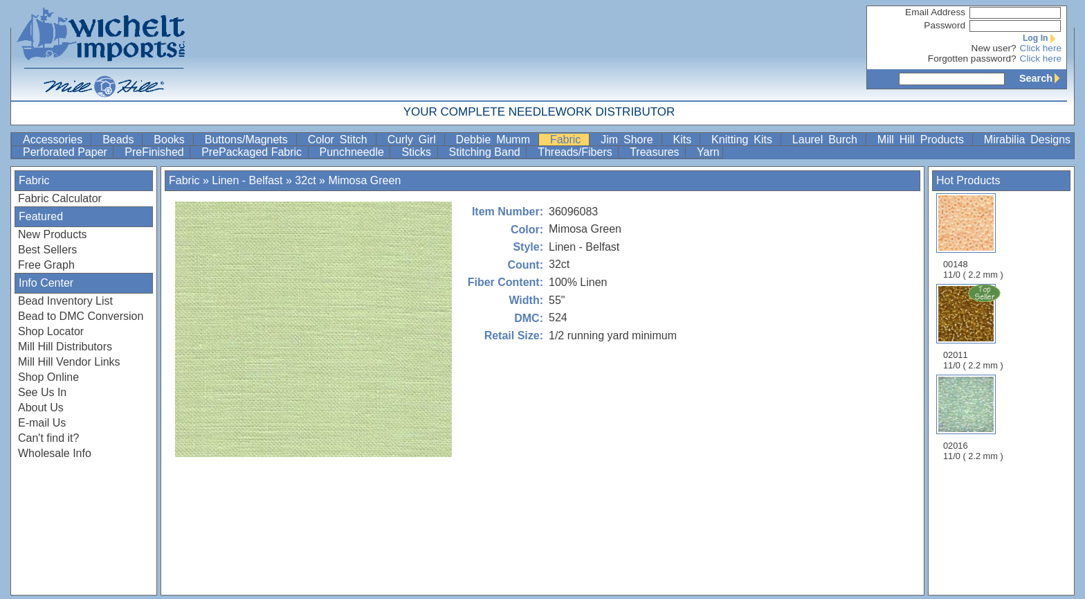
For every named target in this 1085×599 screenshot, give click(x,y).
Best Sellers (47, 250)
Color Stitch (340, 139)
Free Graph (46, 265)
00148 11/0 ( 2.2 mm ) (973, 236)
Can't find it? (48, 438)
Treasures (656, 152)
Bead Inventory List (65, 301)
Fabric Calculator (60, 198)
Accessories (55, 139)
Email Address (935, 12)
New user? (994, 48)
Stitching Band (486, 152)
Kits (685, 139)
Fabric (568, 139)
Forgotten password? (972, 58)
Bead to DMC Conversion (80, 316)
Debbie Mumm (496, 139)
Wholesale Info (54, 453)
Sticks (417, 152)
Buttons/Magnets (249, 139)
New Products (52, 234)
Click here (1040, 48)
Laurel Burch (827, 139)
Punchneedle (354, 152)
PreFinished (156, 152)
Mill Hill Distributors (65, 346)
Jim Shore (629, 139)
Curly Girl (414, 139)
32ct (305, 180)
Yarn (708, 152)
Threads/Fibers (576, 152)
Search (1042, 78)
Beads (120, 139)
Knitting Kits (744, 139)
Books (172, 139)
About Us (41, 407)
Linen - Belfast (249, 180)
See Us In (42, 392)
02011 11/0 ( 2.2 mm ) (974, 326)
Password (944, 25)
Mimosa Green (364, 180)
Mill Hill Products (923, 139)
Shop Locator (51, 331)
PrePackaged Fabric (252, 152)
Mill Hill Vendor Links (69, 362)
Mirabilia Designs (1027, 139)
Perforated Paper (66, 152)
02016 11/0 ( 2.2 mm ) (973, 418)
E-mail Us (42, 423)
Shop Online (48, 377)
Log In (1042, 38)
